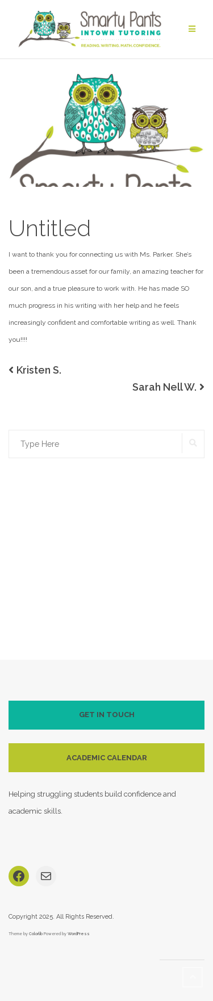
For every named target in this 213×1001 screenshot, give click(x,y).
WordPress (79, 933)
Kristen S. (38, 370)
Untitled (50, 228)
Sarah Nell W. (164, 387)
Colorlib (36, 933)
